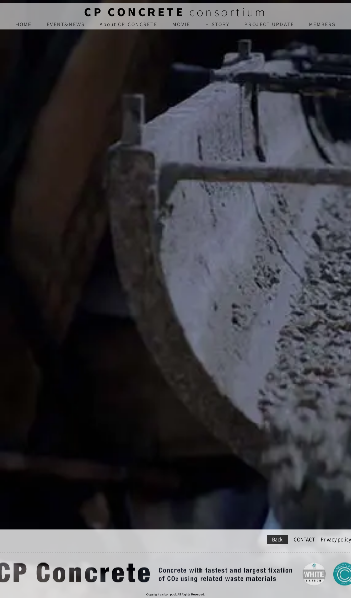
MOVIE (181, 27)
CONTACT (304, 530)
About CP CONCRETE (129, 27)
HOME (23, 27)
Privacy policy (335, 530)
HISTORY (217, 27)
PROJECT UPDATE (269, 27)
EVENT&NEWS (66, 27)
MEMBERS (322, 27)
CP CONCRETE (134, 15)
